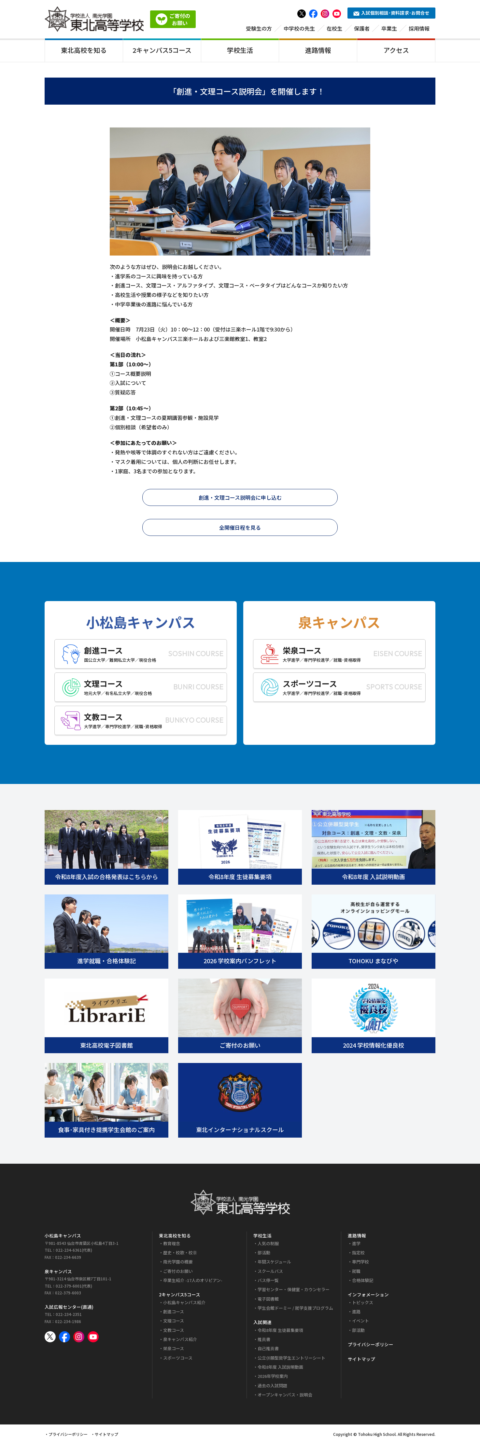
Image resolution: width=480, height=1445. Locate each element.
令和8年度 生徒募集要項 (280, 1331)
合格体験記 (362, 1281)
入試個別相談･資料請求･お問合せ (391, 13)
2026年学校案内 (273, 1377)
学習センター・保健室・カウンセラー (294, 1291)
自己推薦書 (268, 1350)
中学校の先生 (299, 28)
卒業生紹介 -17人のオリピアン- (192, 1281)
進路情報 (318, 50)
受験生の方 (259, 28)
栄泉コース (173, 1350)
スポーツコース (177, 1359)
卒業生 (389, 28)
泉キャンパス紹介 (180, 1340)
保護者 (362, 28)
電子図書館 (268, 1300)
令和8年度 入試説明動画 (280, 1368)
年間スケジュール (274, 1263)
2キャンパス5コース (162, 50)
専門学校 (360, 1263)
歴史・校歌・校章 (180, 1254)
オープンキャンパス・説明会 (285, 1396)
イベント (360, 1322)
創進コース (173, 1313)
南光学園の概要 (178, 1263)
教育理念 (171, 1244)
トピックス (362, 1303)
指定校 (358, 1254)
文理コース (173, 1322)
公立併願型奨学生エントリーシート (291, 1359)
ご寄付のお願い (178, 1272)
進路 (356, 1313)
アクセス (396, 50)
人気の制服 (268, 1244)
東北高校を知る (83, 50)
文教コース (173, 1331)
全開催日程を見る (240, 528)
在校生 (334, 28)
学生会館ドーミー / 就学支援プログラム (295, 1309)
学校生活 (240, 50)
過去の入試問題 (272, 1386)
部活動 (264, 1254)
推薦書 (264, 1340)
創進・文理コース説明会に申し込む (240, 498)
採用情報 (419, 28)
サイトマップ (361, 1360)
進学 (356, 1244)
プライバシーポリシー (370, 1345)
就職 (356, 1272)
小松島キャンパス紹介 (184, 1303)
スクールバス (270, 1272)
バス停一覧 (268, 1281)
